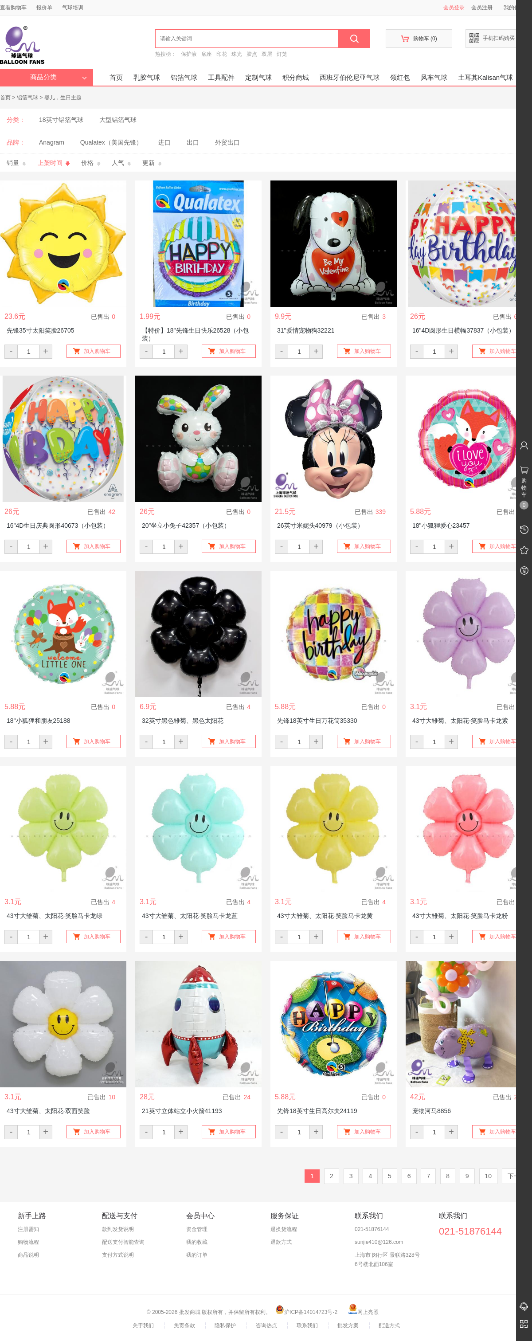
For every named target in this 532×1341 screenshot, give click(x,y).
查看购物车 (13, 7)
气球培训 (72, 7)
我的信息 (517, 7)
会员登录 (454, 7)
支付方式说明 (118, 1255)
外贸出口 (227, 142)
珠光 (236, 54)
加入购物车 (97, 351)
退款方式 (281, 1242)
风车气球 (434, 77)
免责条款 (184, 1325)
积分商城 (295, 77)
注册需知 (28, 1229)
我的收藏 (196, 1242)
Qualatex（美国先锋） (111, 142)
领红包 (400, 77)
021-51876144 (372, 1229)
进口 (164, 142)
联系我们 (307, 1325)
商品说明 (28, 1255)
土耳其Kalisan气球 (485, 77)
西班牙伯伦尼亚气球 (349, 77)
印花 (221, 54)
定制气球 (258, 77)
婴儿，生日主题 (63, 97)
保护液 (189, 54)
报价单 (44, 7)
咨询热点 (266, 1325)
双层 (267, 54)
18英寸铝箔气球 (61, 119)
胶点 (251, 54)
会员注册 (482, 7)
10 (488, 1176)
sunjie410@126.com (379, 1242)
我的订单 (196, 1255)
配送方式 (389, 1325)
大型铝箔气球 (118, 119)
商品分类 (58, 77)
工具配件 (221, 77)
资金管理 (196, 1229)
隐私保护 (225, 1325)
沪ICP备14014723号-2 (306, 1312)
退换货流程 (283, 1229)
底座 (206, 54)
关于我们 (143, 1325)
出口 (193, 142)
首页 (116, 77)
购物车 (419, 38)
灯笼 (282, 54)
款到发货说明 (118, 1229)
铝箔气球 (184, 77)
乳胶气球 (146, 77)
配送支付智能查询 (123, 1242)
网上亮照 (363, 1312)
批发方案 (348, 1325)
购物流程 (28, 1242)
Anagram (51, 142)
